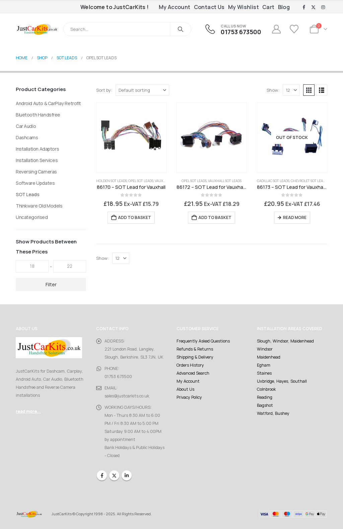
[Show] (291, 90)
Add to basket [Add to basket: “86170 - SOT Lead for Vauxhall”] (134, 217)
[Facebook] (303, 7)
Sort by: (104, 90)
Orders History (190, 365)
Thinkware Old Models (39, 206)
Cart (268, 7)
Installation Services (37, 160)
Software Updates (35, 183)
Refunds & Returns (195, 349)
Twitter (114, 475)
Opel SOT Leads (140, 180)
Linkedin (127, 475)
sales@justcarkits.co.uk (127, 396)
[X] (313, 7)
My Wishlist (243, 7)
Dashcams (27, 137)
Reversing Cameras (36, 171)
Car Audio (26, 126)
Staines (264, 373)
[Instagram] (323, 7)
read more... (28, 411)
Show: (273, 90)
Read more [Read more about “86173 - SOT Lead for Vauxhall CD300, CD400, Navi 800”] (294, 217)
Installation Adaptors (37, 149)
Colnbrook (266, 389)
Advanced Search (193, 373)
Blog (284, 7)
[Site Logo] (37, 29)
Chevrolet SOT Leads (309, 180)
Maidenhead (268, 357)
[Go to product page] (131, 137)
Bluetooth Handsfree (38, 114)
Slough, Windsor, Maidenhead (285, 341)
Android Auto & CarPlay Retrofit (48, 103)
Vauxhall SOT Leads (225, 180)
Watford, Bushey (273, 413)
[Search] (180, 29)
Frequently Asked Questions (203, 341)
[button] (309, 90)
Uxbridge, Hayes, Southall (282, 381)
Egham (263, 365)
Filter (51, 284)
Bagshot (265, 405)
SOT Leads (27, 194)
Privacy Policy (189, 397)
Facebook (102, 475)
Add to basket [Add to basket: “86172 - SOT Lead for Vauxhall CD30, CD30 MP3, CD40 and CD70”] (214, 217)
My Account (175, 7)
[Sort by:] (142, 90)
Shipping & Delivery (195, 357)
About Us (185, 389)
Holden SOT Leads (111, 180)
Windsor (265, 349)
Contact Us (209, 7)
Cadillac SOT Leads (273, 180)
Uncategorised (32, 217)
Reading (264, 397)
